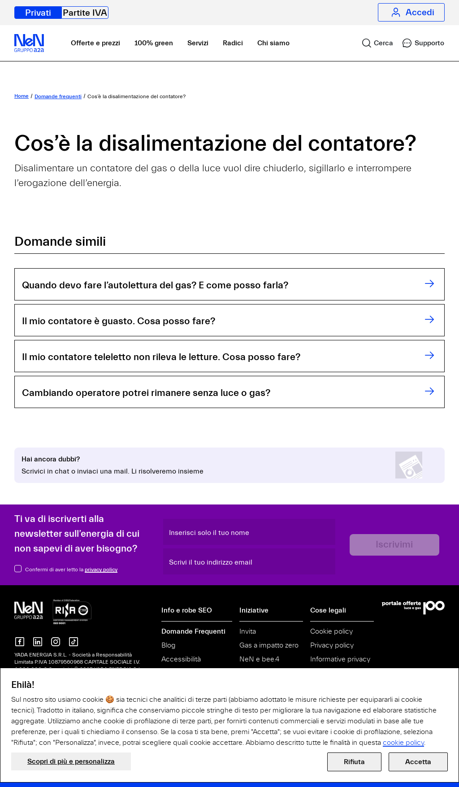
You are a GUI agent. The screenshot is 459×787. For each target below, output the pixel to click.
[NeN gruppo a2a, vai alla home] (52, 611)
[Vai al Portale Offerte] (413, 608)
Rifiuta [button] (354, 762)
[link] (373, 43)
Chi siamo (273, 43)
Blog (168, 645)
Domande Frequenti (193, 631)
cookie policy (403, 743)
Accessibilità (181, 659)
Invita (247, 631)
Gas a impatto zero (269, 645)
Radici (233, 43)
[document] (229, 713)
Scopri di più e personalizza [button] (71, 761)
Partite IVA (85, 13)
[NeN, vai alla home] (29, 43)
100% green (153, 43)
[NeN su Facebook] (19, 641)
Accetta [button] (418, 762)
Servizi (197, 43)
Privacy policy (332, 645)
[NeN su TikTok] (73, 641)
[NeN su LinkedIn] (37, 641)
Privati (38, 13)
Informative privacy (340, 659)
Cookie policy (331, 631)
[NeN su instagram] (55, 641)
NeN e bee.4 (259, 659)
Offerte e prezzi (95, 43)
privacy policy (101, 569)
